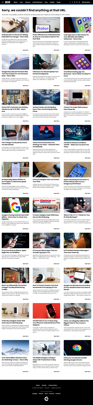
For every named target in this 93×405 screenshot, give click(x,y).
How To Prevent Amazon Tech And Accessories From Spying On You (45, 286)
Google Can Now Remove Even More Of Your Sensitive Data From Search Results (77, 287)
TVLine (46, 393)
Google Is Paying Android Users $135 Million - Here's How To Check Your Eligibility (15, 217)
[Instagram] (74, 2)
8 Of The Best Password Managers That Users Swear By (76, 251)
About (38, 385)
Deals (58, 2)
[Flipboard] (77, 2)
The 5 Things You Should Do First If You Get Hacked (14, 144)
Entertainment (37, 2)
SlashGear (58, 393)
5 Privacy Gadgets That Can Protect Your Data (46, 181)
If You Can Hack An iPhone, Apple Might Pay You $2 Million (14, 251)
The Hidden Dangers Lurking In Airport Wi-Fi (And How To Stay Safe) (44, 360)
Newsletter (86, 2)
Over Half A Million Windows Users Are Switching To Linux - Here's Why (15, 359)
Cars (46, 2)
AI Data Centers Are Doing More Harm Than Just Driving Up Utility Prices (45, 109)
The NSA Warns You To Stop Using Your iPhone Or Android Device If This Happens (46, 323)
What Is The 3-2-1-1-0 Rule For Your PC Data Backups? (77, 216)
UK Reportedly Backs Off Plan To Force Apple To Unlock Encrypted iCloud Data (14, 182)
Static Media (39, 388)
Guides (52, 2)
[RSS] (79, 2)
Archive (44, 385)
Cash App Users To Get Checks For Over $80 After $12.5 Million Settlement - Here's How (76, 37)
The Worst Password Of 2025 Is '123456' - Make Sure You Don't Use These (76, 145)
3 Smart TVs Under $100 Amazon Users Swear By (76, 108)
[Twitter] (72, 2)
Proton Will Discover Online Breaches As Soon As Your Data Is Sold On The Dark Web (46, 37)
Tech (21, 2)
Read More (25, 50)
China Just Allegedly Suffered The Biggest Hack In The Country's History (76, 323)
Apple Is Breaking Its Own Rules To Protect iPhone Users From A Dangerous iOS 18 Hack (76, 182)
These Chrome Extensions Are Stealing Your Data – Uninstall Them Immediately (46, 145)
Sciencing (51, 393)
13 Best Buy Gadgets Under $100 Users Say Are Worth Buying (13, 322)
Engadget (34, 393)
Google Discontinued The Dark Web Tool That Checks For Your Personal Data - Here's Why (15, 74)
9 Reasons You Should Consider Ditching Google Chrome (75, 359)
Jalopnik (41, 393)
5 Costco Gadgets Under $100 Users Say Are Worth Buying (46, 216)
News (15, 2)
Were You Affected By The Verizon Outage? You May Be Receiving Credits (14, 287)
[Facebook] (70, 2)
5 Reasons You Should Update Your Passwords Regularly (46, 73)
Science (27, 2)
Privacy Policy (53, 385)
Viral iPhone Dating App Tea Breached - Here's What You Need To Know (77, 74)
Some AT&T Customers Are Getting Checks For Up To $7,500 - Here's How (15, 109)
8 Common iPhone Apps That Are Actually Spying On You (45, 251)
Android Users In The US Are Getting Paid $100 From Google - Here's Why (15, 36)
